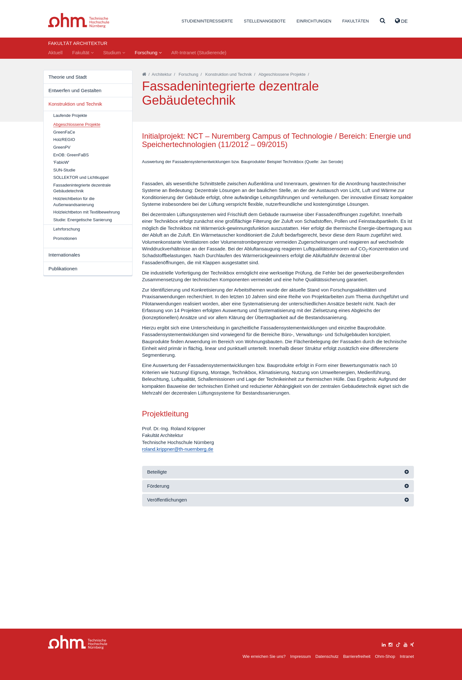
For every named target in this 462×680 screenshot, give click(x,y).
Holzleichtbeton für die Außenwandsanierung (74, 201)
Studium (114, 52)
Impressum (300, 656)
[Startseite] (144, 74)
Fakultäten (355, 21)
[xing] (412, 644)
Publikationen (62, 268)
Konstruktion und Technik (75, 104)
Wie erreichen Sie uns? (264, 656)
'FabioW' (61, 162)
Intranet (407, 656)
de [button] (401, 21)
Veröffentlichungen (167, 608)
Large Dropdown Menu (77, 642)
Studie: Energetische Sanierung (82, 219)
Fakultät (83, 52)
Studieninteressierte (207, 21)
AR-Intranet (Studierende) (199, 52)
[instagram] (390, 644)
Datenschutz (326, 656)
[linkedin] (384, 644)
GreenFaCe (64, 132)
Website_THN (78, 20)
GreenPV (61, 147)
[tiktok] (398, 644)
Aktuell (55, 52)
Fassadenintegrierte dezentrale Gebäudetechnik (82, 188)
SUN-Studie (64, 170)
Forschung (148, 52)
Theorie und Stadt (67, 77)
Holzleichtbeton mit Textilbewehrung (86, 212)
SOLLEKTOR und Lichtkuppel (80, 177)
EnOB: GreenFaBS (71, 155)
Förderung (158, 594)
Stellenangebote (265, 21)
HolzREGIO (64, 139)
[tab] (278, 581)
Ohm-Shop (385, 656)
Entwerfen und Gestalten (74, 90)
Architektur (162, 74)
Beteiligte (157, 580)
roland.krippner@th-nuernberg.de (177, 558)
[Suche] (382, 21)
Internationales (64, 254)
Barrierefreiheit (356, 656)
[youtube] (405, 644)
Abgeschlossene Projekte (282, 74)
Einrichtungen (313, 21)
